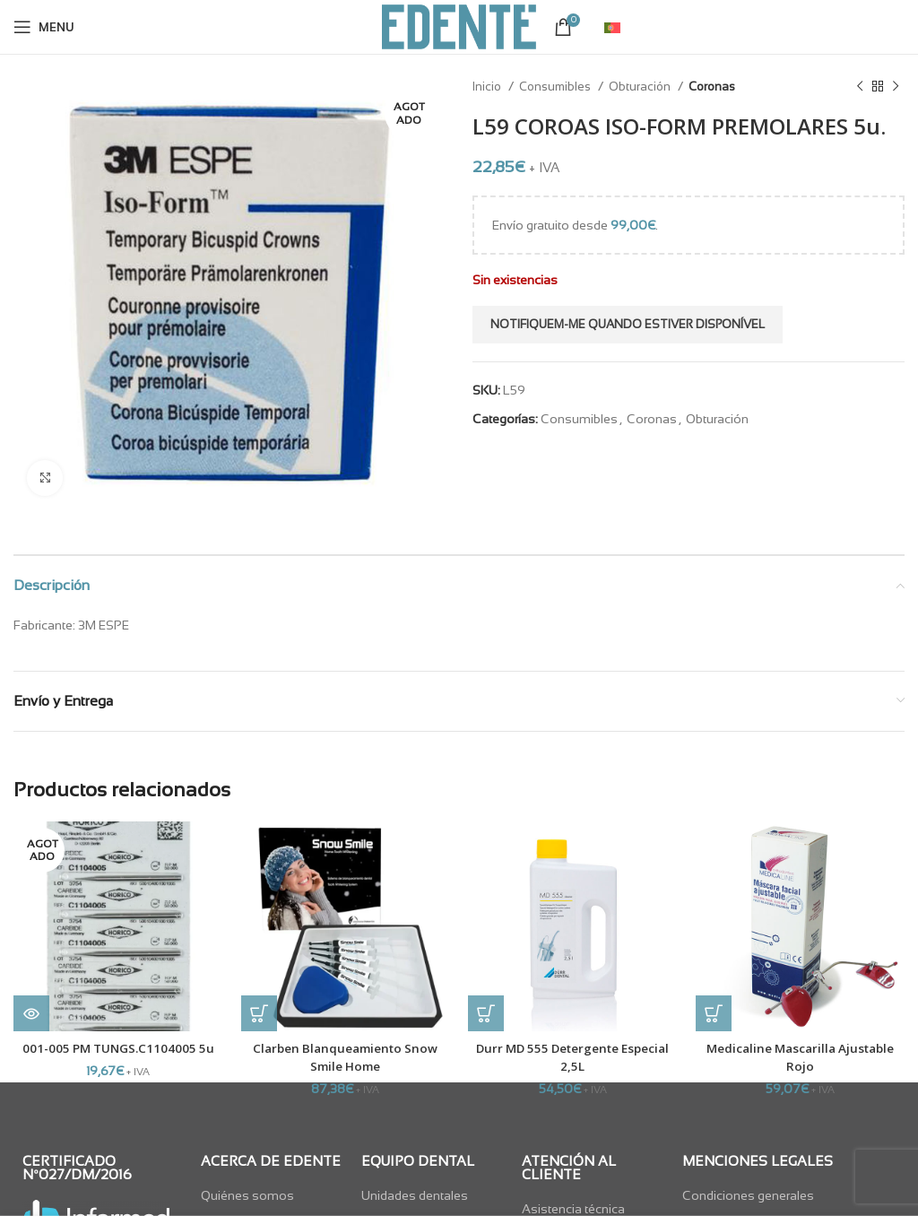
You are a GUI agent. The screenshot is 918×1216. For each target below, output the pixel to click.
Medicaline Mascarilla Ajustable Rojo (800, 1056)
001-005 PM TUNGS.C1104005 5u (118, 1047)
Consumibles (556, 86)
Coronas (711, 86)
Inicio (488, 86)
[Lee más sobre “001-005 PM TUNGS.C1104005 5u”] (31, 1013)
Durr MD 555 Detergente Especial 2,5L (573, 1056)
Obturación (641, 86)
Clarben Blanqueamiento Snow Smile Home (345, 1056)
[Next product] (896, 87)
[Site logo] (459, 26)
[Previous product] (860, 87)
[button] (259, 1013)
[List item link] (272, 1194)
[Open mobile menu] (43, 27)
